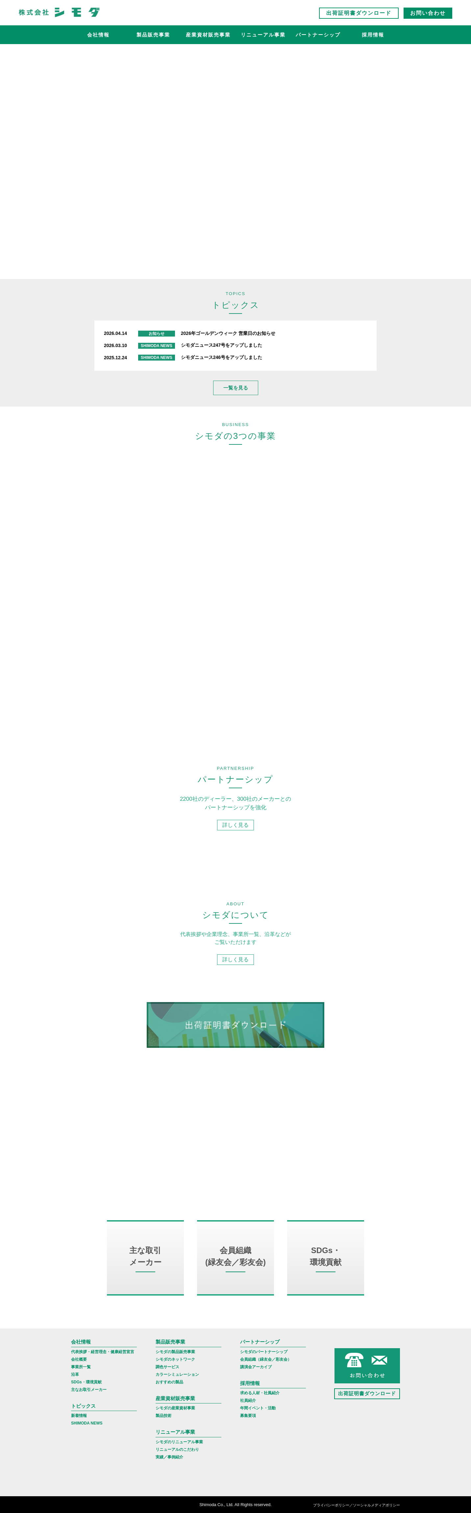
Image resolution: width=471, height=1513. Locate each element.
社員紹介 (248, 1400)
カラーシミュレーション (177, 1374)
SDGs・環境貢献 (86, 1382)
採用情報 (373, 35)
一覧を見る (235, 388)
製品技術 (163, 1415)
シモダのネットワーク (175, 1359)
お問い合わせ (428, 13)
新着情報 (79, 1415)
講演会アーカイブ (256, 1367)
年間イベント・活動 (258, 1408)
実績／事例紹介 (169, 1457)
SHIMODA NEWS (87, 1423)
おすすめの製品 (169, 1382)
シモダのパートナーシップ (263, 1351)
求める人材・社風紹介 (260, 1393)
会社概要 (79, 1359)
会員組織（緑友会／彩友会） (265, 1359)
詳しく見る (235, 517)
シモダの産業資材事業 (175, 1408)
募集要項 (248, 1415)
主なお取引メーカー (89, 1389)
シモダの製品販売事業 (175, 1351)
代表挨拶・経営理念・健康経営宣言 (102, 1351)
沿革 (75, 1374)
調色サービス (167, 1367)
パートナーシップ (318, 35)
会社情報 (98, 35)
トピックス (83, 1406)
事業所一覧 (81, 1367)
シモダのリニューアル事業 (179, 1442)
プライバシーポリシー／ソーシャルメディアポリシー (356, 1505)
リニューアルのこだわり (177, 1449)
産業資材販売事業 (208, 35)
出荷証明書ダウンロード (358, 13)
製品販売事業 (153, 35)
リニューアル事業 (263, 35)
